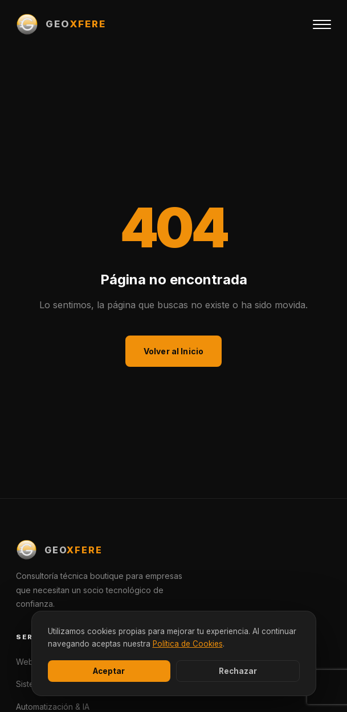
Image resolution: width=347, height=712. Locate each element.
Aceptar (109, 671)
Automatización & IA (52, 706)
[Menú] (322, 24)
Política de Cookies (188, 643)
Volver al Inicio (173, 351)
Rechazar (238, 671)
